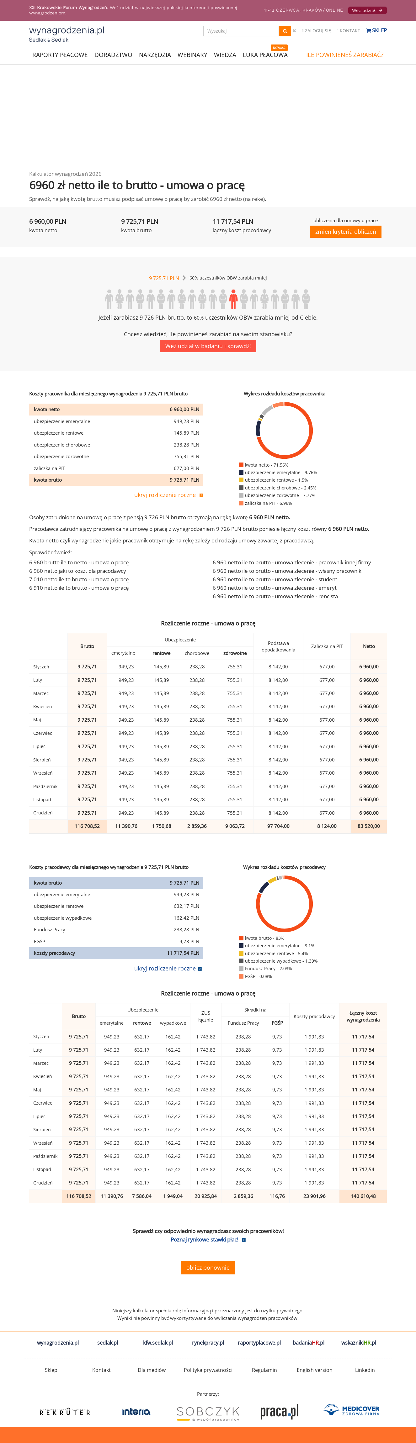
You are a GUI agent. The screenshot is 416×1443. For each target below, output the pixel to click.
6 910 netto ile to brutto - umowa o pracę (79, 587)
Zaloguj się (316, 31)
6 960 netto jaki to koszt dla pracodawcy (77, 570)
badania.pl (308, 1342)
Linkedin (365, 1370)
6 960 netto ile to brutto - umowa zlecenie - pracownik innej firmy (292, 562)
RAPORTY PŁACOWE (60, 54)
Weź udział (367, 10)
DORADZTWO (113, 55)
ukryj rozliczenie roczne (165, 495)
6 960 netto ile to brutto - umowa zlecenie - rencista (275, 596)
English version (315, 1370)
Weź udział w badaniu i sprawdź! (208, 346)
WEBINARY (192, 54)
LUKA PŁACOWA (265, 55)
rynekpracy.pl (208, 1342)
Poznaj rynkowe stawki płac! (204, 1239)
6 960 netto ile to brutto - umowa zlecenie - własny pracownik (287, 570)
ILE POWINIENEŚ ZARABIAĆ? (344, 55)
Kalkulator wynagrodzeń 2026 (65, 173)
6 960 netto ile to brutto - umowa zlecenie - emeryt (275, 587)
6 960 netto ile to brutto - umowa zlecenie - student (275, 579)
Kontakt (348, 31)
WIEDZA (225, 55)
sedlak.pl (107, 1342)
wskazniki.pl (358, 1342)
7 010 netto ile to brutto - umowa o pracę (79, 579)
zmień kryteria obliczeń (345, 231)
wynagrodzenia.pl (58, 1342)
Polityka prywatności (208, 1370)
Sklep (376, 30)
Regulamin (264, 1370)
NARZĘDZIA (155, 54)
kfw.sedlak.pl (158, 1342)
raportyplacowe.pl (259, 1342)
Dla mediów (152, 1370)
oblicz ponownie (208, 1267)
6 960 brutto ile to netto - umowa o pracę (79, 562)
